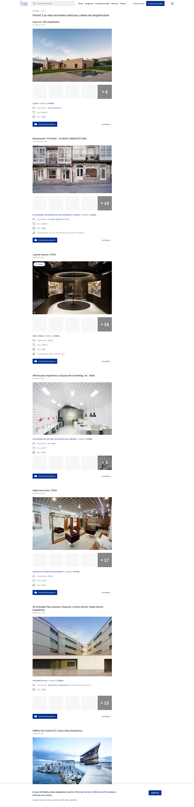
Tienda (40, 336)
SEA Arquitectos (54, 108)
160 (43, 223)
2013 (44, 585)
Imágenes (89, 3)
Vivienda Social (40, 680)
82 (43, 448)
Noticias (114, 3)
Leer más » (106, 124)
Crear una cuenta (155, 3)
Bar (34, 336)
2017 (44, 349)
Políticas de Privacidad (103, 791)
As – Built (51, 443)
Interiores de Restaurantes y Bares (62, 215)
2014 (44, 452)
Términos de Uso (83, 791)
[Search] (56, 3)
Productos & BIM (102, 3)
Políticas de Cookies (42, 795)
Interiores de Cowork (65, 439)
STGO (50, 340)
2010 (44, 689)
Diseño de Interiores (53, 571)
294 (43, 345)
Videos (123, 3)
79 (43, 580)
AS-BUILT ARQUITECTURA (58, 219)
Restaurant (38, 215)
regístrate (73, 800)
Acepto (155, 792)
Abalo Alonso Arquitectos (58, 685)
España (50, 103)
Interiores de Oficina (43, 439)
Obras (80, 3)
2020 (44, 228)
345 (43, 112)
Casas (35, 103)
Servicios (37, 571)
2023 (44, 117)
